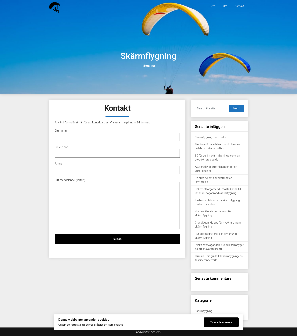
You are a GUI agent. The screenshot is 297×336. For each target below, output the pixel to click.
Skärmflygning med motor (210, 137)
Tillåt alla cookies (221, 322)
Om (225, 6)
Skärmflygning (203, 311)
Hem (212, 6)
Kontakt (239, 6)
